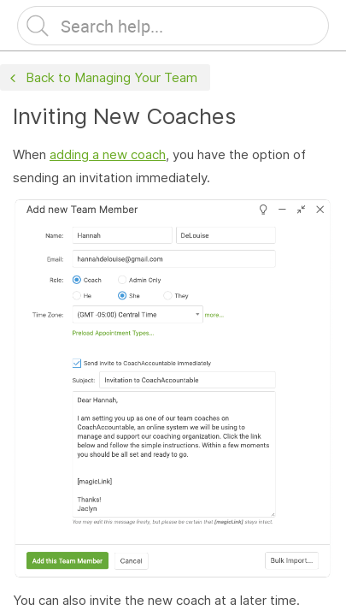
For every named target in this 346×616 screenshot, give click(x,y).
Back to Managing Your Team (101, 78)
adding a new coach (108, 154)
